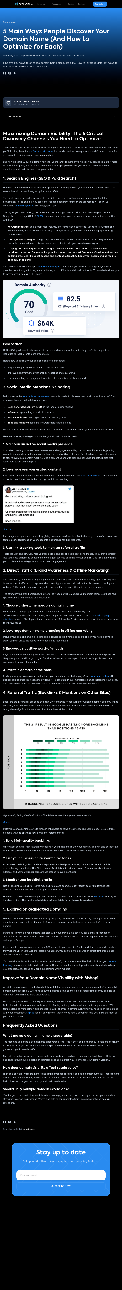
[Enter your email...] (61, 1175)
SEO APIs (98, 896)
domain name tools (100, 676)
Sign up (30, 1012)
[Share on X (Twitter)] (9, 73)
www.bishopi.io (29, 1129)
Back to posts (9, 22)
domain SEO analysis (48, 266)
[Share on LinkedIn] (15, 73)
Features (43, 4)
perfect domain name (40, 151)
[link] (24, 4)
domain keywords (24, 205)
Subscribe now (61, 1186)
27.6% (39, 216)
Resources (58, 4)
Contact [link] (81, 4)
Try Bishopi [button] (100, 4)
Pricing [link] (71, 4)
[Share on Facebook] (4, 73)
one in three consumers (36, 396)
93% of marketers (90, 475)
